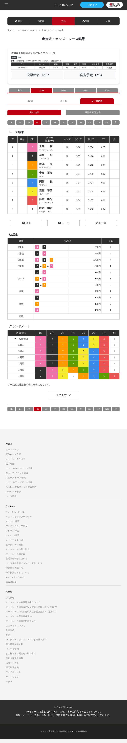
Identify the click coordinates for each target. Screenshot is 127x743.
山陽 (108, 21)
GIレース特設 (12, 534)
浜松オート (35, 30)
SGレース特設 (12, 525)
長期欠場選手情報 (14, 662)
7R (63, 124)
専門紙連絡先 (12, 671)
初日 (20, 90)
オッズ (63, 101)
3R (28, 124)
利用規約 (10, 634)
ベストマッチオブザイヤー (19, 520)
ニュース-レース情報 (16, 481)
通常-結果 (34, 114)
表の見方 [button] (61, 399)
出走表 (29, 101)
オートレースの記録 (15, 558)
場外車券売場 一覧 (14, 572)
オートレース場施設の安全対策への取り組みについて (31, 611)
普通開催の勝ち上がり (16, 562)
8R (72, 124)
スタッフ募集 (12, 667)
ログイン (91, 4)
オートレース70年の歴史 (17, 553)
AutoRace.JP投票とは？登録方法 (21, 491)
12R (107, 124)
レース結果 (97, 101)
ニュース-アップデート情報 (19, 486)
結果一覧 (101, 226)
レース (64, 227)
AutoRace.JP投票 (13, 495)
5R (46, 124)
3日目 (63, 90)
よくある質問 (12, 653)
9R (81, 124)
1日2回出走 (11, 586)
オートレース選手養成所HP (19, 620)
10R (89, 124)
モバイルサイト (13, 676)
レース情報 (23, 30)
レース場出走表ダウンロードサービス (24, 567)
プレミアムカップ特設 (16, 530)
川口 (18, 21)
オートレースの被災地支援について (23, 606)
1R (11, 124)
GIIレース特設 (13, 539)
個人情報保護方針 (14, 648)
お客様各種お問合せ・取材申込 (21, 657)
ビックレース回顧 (14, 548)
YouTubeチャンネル (15, 581)
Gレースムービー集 (15, 516)
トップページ (12, 453)
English (9, 685)
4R (37, 124)
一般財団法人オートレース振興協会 (71, 735)
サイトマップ (12, 681)
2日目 (41, 90)
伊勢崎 (41, 21)
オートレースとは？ (15, 463)
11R (98, 124)
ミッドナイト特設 (14, 544)
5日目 (107, 90)
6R (54, 124)
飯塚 (86, 21)
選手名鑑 (10, 467)
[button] (6, 4)
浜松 (63, 21)
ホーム (11, 30)
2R (20, 124)
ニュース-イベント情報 (17, 477)
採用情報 (10, 601)
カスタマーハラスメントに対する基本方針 (26, 643)
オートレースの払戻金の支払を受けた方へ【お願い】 (31, 615)
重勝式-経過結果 (92, 114)
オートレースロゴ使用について (21, 625)
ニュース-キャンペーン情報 (19, 472)
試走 (26, 227)
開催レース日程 (13, 458)
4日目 (85, 90)
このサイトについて (15, 629)
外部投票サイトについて (17, 576)
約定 (8, 639)
